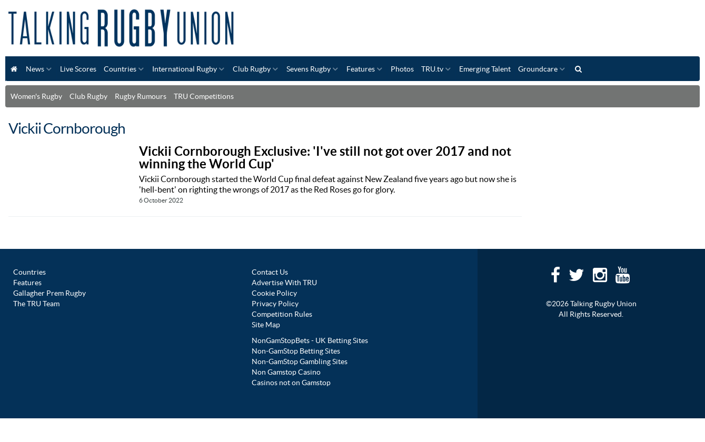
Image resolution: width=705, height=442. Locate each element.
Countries (120, 69)
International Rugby (184, 69)
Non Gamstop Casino (286, 372)
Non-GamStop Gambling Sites (299, 361)
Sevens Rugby (308, 69)
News (35, 69)
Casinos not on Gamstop (291, 382)
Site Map (266, 324)
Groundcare (538, 69)
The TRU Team (36, 303)
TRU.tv (432, 69)
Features (360, 69)
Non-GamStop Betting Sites (296, 351)
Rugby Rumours (140, 96)
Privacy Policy (275, 303)
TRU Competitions (204, 96)
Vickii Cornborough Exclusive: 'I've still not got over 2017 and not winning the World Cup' (325, 157)
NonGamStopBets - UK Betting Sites (310, 340)
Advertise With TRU (284, 282)
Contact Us (270, 272)
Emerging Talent (485, 69)
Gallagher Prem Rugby (49, 293)
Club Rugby (252, 69)
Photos (402, 69)
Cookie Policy (274, 293)
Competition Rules (282, 314)
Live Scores (78, 69)
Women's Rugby (36, 96)
